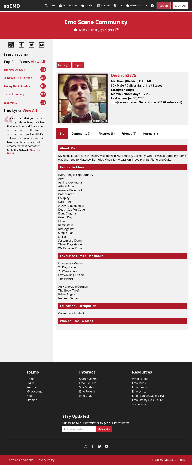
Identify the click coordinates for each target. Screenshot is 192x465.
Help (29, 396)
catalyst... (10, 102)
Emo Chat (85, 396)
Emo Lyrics (139, 391)
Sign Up (180, 6)
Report (78, 65)
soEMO (12, 6)
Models (87, 5)
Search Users (88, 379)
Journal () (150, 133)
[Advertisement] (122, 51)
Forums (103, 5)
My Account (34, 391)
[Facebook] (21, 45)
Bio (62, 133)
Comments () (81, 133)
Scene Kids (139, 404)
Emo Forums (87, 391)
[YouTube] (41, 45)
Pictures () (107, 133)
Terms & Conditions (20, 460)
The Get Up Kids (14, 69)
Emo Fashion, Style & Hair (149, 396)
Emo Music (139, 383)
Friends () (129, 133)
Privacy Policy (45, 460)
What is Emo (136, 5)
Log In (163, 6)
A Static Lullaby (14, 94)
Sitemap (31, 400)
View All (38, 61)
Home (30, 379)
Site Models (87, 387)
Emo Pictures (68, 5)
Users (50, 5)
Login (30, 383)
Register (32, 387)
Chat (118, 5)
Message (63, 65)
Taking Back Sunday (17, 86)
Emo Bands (139, 387)
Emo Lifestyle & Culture (147, 400)
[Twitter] (31, 45)
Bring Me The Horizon (18, 78)
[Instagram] (116, 30)
